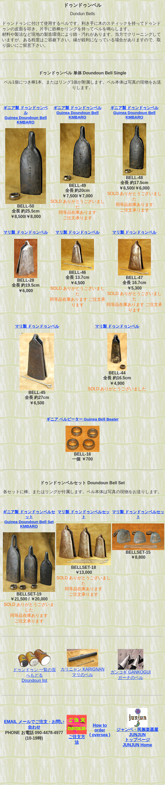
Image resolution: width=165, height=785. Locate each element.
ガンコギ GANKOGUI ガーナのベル (130, 673)
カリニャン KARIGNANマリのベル (82, 670)
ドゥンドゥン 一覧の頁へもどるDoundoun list (34, 673)
